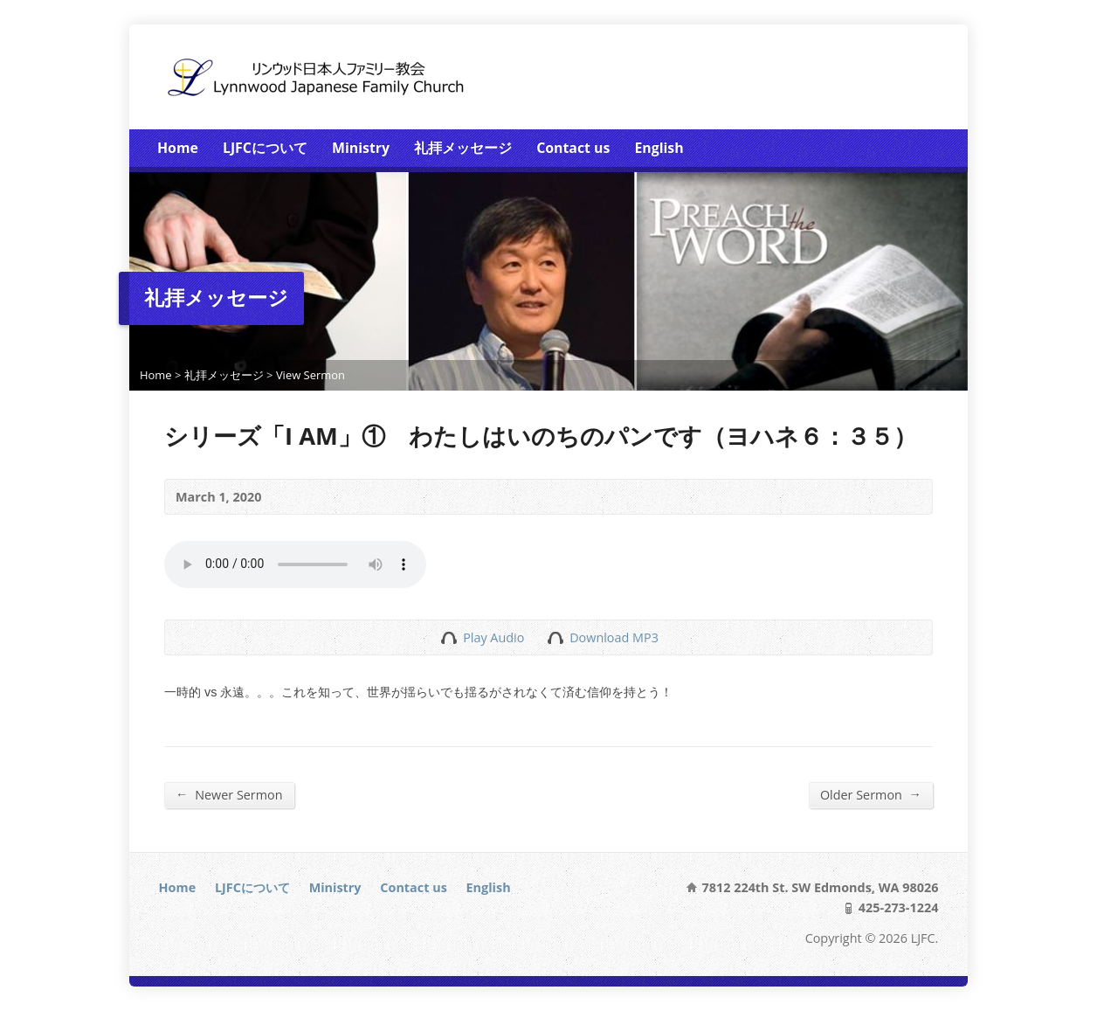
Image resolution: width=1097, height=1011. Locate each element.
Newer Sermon (229, 794)
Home (177, 147)
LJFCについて (265, 147)
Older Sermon (870, 794)
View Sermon (310, 375)
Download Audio (555, 637)
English (658, 147)
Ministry (361, 147)
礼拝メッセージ (463, 147)
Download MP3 (614, 637)
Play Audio (448, 637)
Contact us (573, 147)
